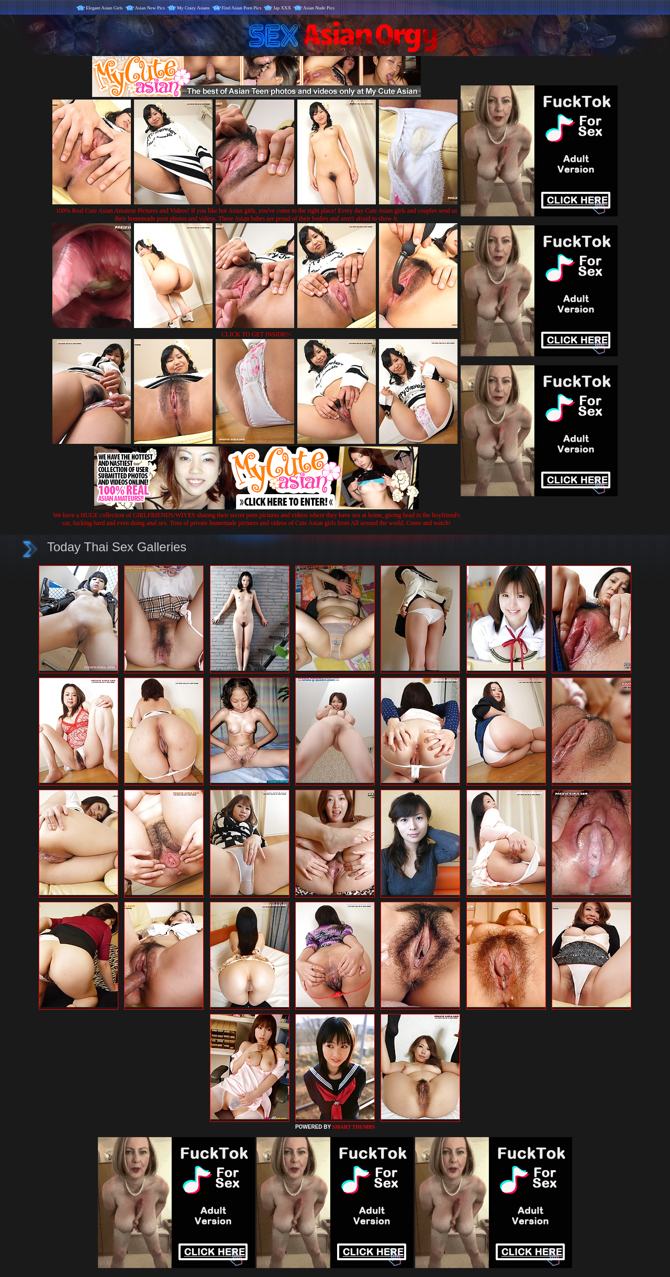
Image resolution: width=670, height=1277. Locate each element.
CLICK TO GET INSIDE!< (256, 334)
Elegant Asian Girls (104, 7)
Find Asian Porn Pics (242, 7)
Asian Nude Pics (318, 7)
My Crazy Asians (193, 7)
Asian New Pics (150, 7)
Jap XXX (282, 7)
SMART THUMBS (353, 1127)
